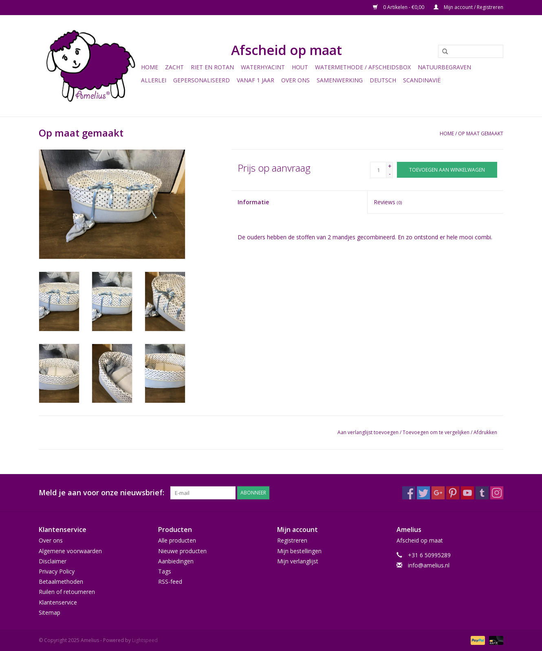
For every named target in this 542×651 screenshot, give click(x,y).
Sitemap (49, 612)
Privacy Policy (57, 571)
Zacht (174, 67)
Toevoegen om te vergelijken (437, 432)
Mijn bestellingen (299, 551)
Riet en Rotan (212, 67)
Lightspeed (145, 640)
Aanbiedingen (176, 561)
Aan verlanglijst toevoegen (368, 432)
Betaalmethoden (61, 581)
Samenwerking (340, 80)
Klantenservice (58, 602)
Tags (164, 571)
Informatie (253, 202)
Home (149, 67)
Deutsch (383, 80)
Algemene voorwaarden (70, 551)
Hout (300, 67)
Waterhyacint (263, 67)
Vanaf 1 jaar (255, 80)
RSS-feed (170, 581)
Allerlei (153, 80)
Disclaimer (52, 561)
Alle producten (177, 540)
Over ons (295, 80)
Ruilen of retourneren (67, 592)
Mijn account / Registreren (468, 7)
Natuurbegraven (444, 67)
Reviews (388, 202)
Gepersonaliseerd (201, 80)
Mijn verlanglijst (297, 561)
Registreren (292, 540)
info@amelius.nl (428, 565)
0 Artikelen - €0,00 (399, 7)
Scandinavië (422, 80)
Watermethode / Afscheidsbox (363, 67)
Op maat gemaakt (480, 133)
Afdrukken (485, 432)
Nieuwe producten (182, 551)
